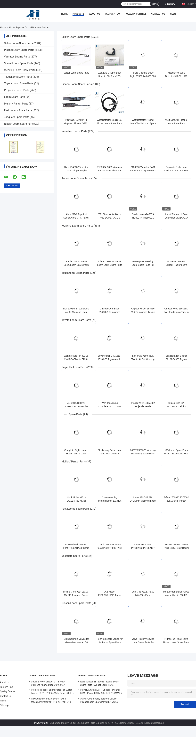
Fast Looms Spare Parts (18, 110)
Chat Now (170, 3)
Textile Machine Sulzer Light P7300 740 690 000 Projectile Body (143, 76)
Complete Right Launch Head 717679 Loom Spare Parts (76, 453)
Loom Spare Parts (14, 96)
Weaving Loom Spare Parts (19, 70)
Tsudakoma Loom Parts (18, 76)
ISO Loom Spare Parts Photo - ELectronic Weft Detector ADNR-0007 (176, 453)
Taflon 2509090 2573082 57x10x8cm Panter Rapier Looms (176, 501)
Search (154, 4)
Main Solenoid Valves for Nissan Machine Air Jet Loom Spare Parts (76, 642)
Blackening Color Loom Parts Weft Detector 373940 (110, 453)
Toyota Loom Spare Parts (18, 83)
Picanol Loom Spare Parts (19, 49)
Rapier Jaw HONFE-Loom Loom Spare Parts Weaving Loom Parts (76, 265)
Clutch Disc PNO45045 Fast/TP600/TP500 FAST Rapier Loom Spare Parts (109, 548)
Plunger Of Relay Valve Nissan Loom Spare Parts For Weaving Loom (176, 642)
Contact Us (158, 13)
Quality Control (136, 13)
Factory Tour (113, 13)
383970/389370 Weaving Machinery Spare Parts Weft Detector (142, 453)
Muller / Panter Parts (16, 103)
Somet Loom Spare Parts (18, 63)
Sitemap (4, 705)
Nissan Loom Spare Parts (19, 123)
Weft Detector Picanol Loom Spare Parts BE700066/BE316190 (176, 123)
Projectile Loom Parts (16, 90)
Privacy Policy (41, 723)
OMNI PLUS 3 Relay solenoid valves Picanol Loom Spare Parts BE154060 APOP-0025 (99, 700)
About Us (94, 13)
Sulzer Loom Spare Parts (18, 43)
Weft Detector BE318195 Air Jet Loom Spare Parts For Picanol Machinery (109, 123)
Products (78, 13)
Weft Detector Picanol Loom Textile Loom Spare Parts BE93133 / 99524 (143, 123)
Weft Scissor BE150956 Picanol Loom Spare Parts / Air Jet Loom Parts (99, 683)
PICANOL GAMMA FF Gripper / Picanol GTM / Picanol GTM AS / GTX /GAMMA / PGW (101, 692)
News (173, 13)
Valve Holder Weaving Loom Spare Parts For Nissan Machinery (143, 642)
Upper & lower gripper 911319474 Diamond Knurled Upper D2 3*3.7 (48, 683)
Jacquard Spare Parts (16, 117)
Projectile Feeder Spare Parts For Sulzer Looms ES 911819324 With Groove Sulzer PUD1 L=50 (52, 692)
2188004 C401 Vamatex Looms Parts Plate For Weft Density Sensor (109, 170)
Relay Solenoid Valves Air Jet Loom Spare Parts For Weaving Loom (109, 642)
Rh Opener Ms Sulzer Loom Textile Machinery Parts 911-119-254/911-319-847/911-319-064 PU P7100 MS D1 (51, 700)
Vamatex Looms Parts (17, 56)
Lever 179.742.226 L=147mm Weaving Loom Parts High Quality (143, 501)
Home (64, 13)
